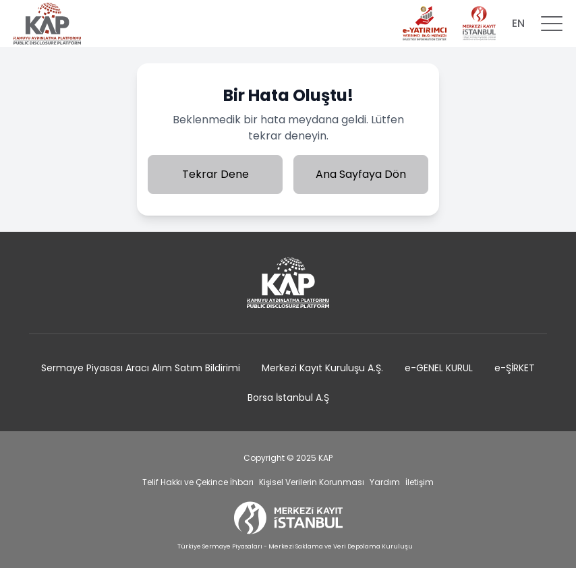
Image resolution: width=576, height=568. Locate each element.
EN (518, 23)
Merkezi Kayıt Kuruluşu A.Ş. (322, 368)
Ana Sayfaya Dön (361, 174)
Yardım (385, 482)
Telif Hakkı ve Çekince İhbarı (198, 482)
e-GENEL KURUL (439, 368)
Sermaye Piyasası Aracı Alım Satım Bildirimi (140, 368)
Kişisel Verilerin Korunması (311, 482)
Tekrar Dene (215, 174)
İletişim (419, 482)
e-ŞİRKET (514, 368)
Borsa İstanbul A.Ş (288, 397)
